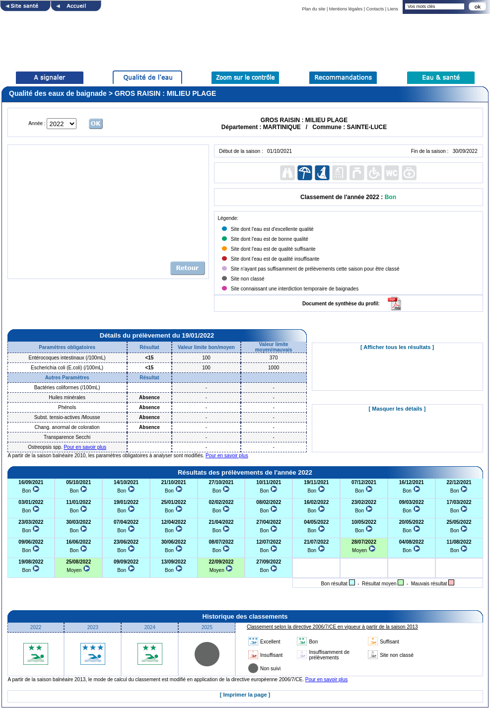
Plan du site (313, 8)
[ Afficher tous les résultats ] (397, 347)
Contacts (375, 8)
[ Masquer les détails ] (397, 409)
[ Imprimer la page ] (245, 695)
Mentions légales (346, 8)
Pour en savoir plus (85, 447)
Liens (392, 8)
